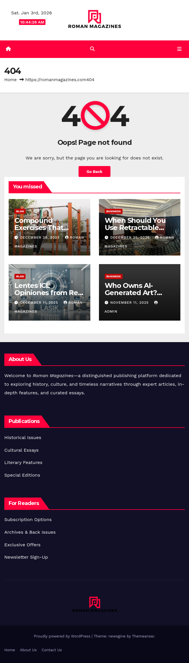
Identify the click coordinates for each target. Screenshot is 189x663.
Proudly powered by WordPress (63, 636)
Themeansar (143, 636)
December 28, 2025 (40, 237)
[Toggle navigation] (179, 49)
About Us (28, 650)
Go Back (94, 171)
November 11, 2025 (130, 303)
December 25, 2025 (130, 237)
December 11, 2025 (40, 303)
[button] (92, 49)
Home (10, 79)
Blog (20, 211)
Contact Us (52, 650)
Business (113, 211)
